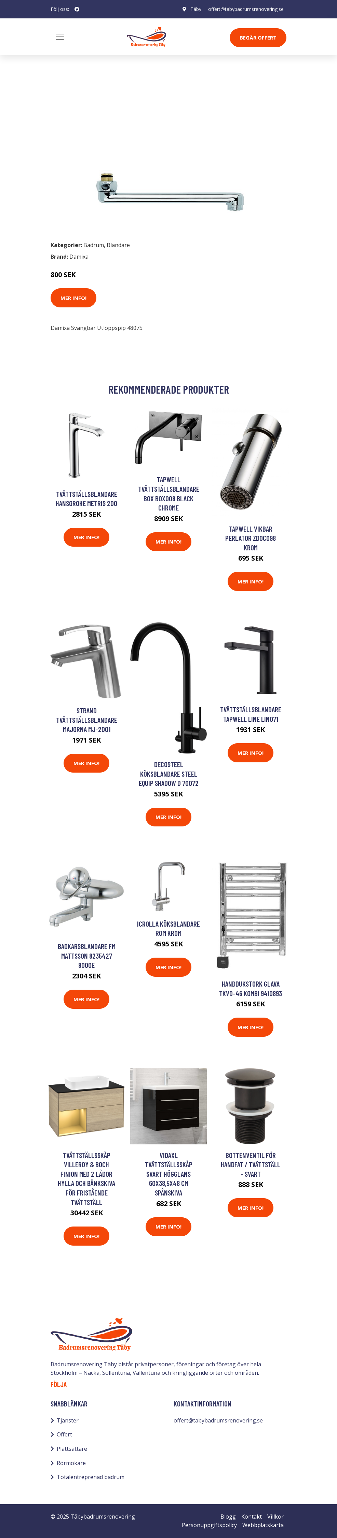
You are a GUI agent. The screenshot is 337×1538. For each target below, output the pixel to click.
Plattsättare (72, 1448)
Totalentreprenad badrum (90, 1477)
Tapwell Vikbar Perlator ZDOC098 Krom (250, 538)
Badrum (68, 114)
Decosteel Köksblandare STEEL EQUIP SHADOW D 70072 (169, 773)
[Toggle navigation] (60, 36)
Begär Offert (258, 37)
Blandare (98, 114)
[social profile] (77, 9)
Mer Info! (73, 297)
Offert (64, 1434)
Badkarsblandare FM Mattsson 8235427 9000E (87, 955)
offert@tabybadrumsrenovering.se (246, 9)
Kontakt (251, 1516)
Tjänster (68, 1420)
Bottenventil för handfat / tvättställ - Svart (250, 1164)
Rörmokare (71, 1463)
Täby (195, 9)
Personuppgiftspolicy (209, 1525)
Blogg (228, 1516)
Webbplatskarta (263, 1525)
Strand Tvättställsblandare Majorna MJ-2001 (86, 719)
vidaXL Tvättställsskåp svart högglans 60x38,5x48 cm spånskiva (168, 1174)
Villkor (275, 1516)
